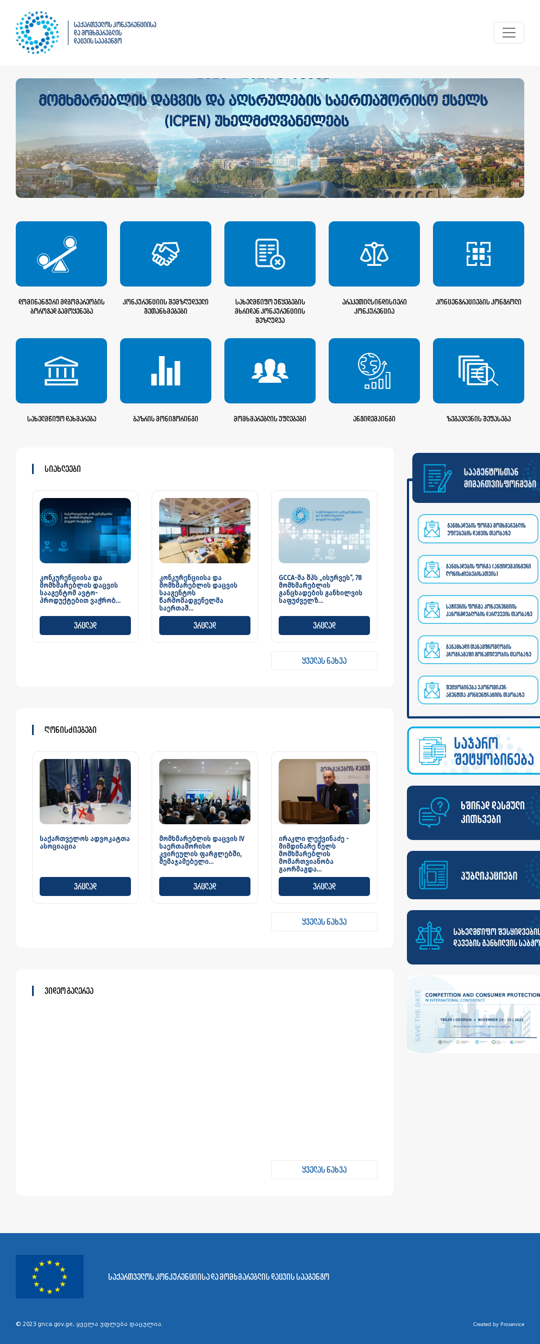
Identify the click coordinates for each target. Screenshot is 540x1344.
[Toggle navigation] (509, 32)
